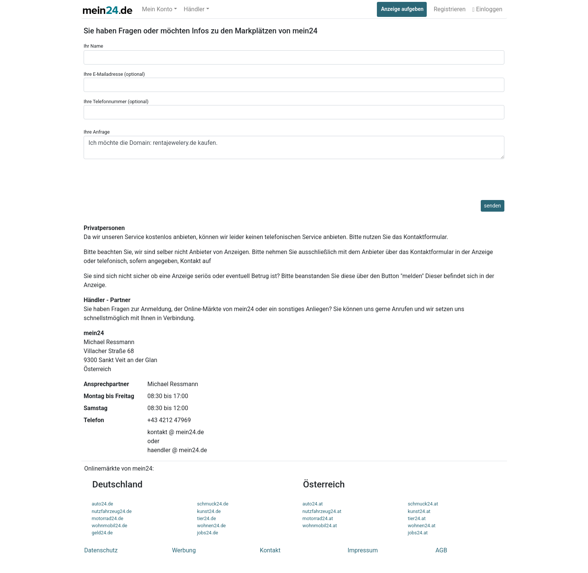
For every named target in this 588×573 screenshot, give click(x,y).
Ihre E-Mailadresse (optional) (294, 81)
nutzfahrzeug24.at (322, 511)
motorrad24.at (318, 518)
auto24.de (102, 504)
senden (492, 206)
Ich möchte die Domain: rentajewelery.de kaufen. (294, 147)
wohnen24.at (422, 525)
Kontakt (270, 550)
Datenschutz (101, 550)
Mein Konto (157, 9)
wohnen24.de (211, 525)
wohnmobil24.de (110, 525)
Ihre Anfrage (294, 144)
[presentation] (141, 185)
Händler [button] (194, 9)
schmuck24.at (423, 504)
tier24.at (417, 518)
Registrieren (449, 9)
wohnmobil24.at (320, 525)
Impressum (363, 550)
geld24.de (102, 532)
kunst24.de (209, 511)
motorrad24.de (107, 518)
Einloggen (487, 9)
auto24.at (313, 504)
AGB (441, 550)
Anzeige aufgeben (402, 9)
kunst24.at (419, 511)
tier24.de (206, 518)
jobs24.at (418, 532)
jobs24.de (207, 532)
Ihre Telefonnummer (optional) (294, 109)
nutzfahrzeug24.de (112, 511)
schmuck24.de (213, 504)
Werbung (184, 550)
